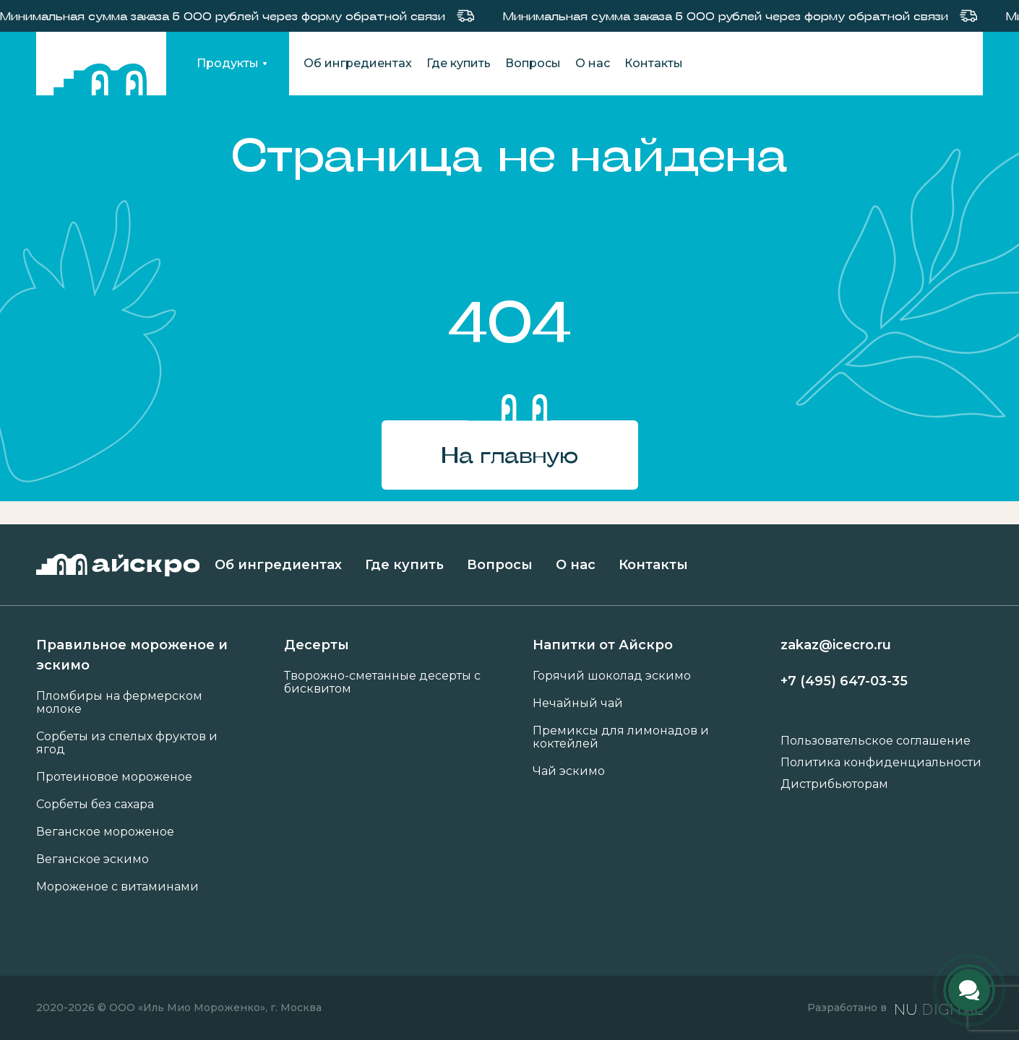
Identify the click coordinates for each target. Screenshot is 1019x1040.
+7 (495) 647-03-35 (844, 681)
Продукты (228, 63)
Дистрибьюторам (834, 784)
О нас (592, 63)
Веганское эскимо (92, 859)
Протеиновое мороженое (114, 777)
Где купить (458, 63)
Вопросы (533, 63)
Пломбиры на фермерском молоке (119, 703)
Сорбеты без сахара (95, 804)
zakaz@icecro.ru (836, 645)
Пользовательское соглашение (876, 741)
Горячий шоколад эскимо (612, 676)
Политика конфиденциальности (881, 762)
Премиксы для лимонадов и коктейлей (621, 737)
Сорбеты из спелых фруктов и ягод (127, 743)
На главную (509, 454)
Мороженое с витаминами (117, 886)
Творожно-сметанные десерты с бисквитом (382, 683)
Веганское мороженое (105, 832)
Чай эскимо (569, 771)
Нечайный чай (578, 703)
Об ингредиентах (358, 63)
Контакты (653, 63)
